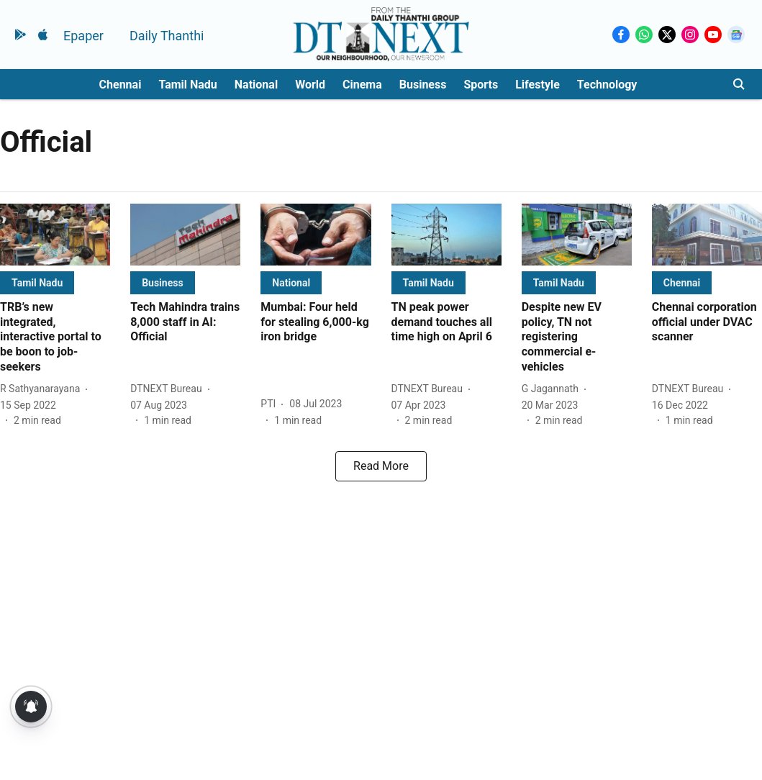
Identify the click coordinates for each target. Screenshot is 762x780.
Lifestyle (537, 84)
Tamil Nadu (187, 84)
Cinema (362, 84)
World (310, 84)
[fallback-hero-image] (55, 235)
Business (423, 84)
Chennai (120, 84)
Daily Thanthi (167, 35)
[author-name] (43, 388)
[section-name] (37, 282)
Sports (480, 84)
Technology (607, 84)
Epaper (83, 35)
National (256, 84)
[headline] (55, 337)
